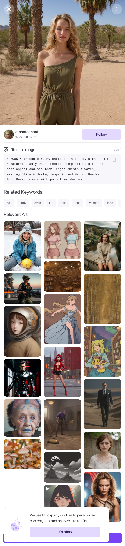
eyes (37, 202)
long (110, 202)
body (23, 202)
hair (9, 202)
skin (64, 202)
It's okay (65, 532)
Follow (101, 134)
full (51, 202)
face (78, 202)
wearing (94, 202)
